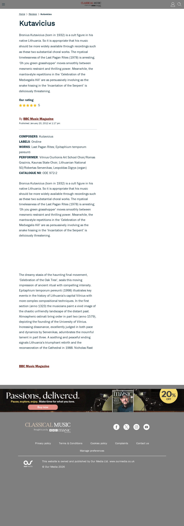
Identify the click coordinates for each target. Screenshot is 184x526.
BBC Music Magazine (34, 366)
